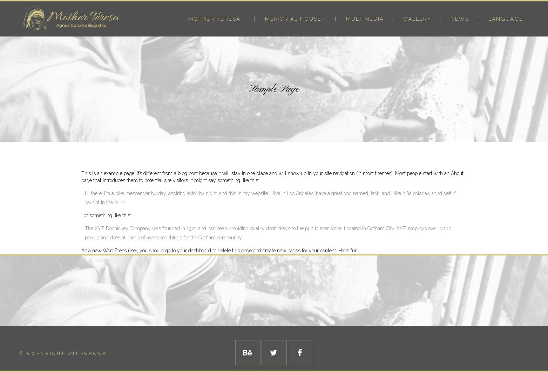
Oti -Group (87, 353)
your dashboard (194, 250)
